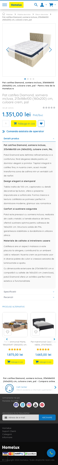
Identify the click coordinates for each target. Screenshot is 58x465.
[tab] (29, 139)
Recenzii (8, 297)
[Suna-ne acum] (51, 453)
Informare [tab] (7, 437)
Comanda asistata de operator (25, 131)
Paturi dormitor (41, 14)
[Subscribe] (47, 417)
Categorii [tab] (7, 434)
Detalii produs (11, 138)
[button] (8, 50)
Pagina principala (3, 13)
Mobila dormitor (24, 14)
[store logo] (16, 5)
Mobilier (9, 14)
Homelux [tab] (6, 428)
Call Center (21, 387)
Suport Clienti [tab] (9, 431)
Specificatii (10, 291)
